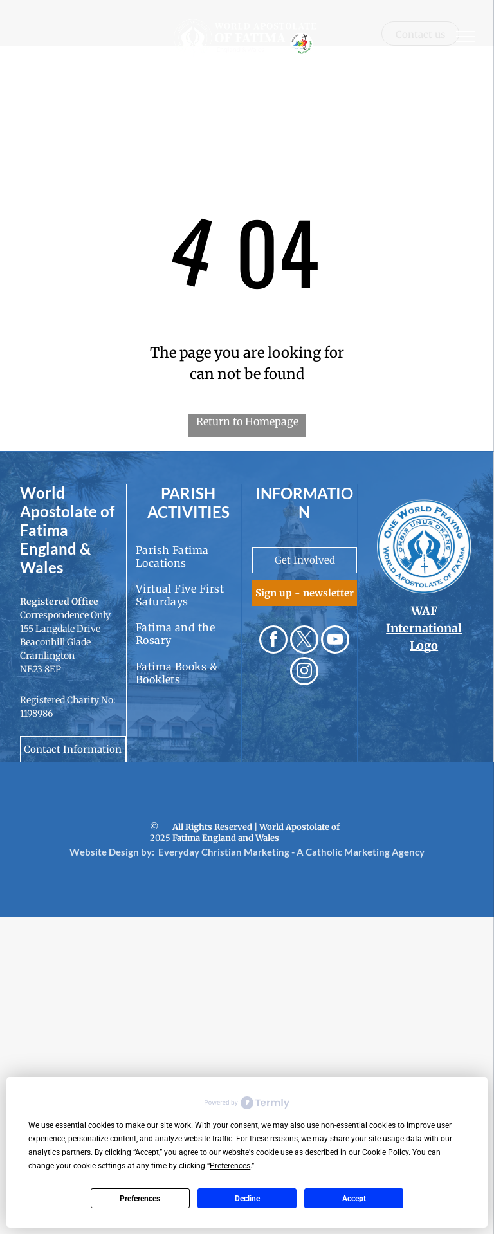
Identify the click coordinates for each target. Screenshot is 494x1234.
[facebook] (273, 641)
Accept (354, 1198)
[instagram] (304, 672)
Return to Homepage (247, 421)
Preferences (140, 1198)
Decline (247, 1198)
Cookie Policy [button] (385, 1152)
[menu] (465, 36)
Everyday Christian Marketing (223, 852)
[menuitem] (189, 556)
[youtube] (335, 641)
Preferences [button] (230, 1165)
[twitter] (304, 641)
